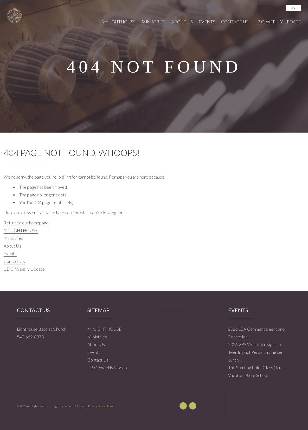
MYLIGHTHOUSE (21, 230)
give (293, 8)
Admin (111, 406)
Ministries (13, 238)
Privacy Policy (96, 406)
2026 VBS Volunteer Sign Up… (256, 344)
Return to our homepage (26, 222)
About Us (12, 246)
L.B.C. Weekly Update (24, 269)
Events (10, 253)
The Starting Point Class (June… (257, 367)
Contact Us (14, 261)
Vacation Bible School (248, 375)
